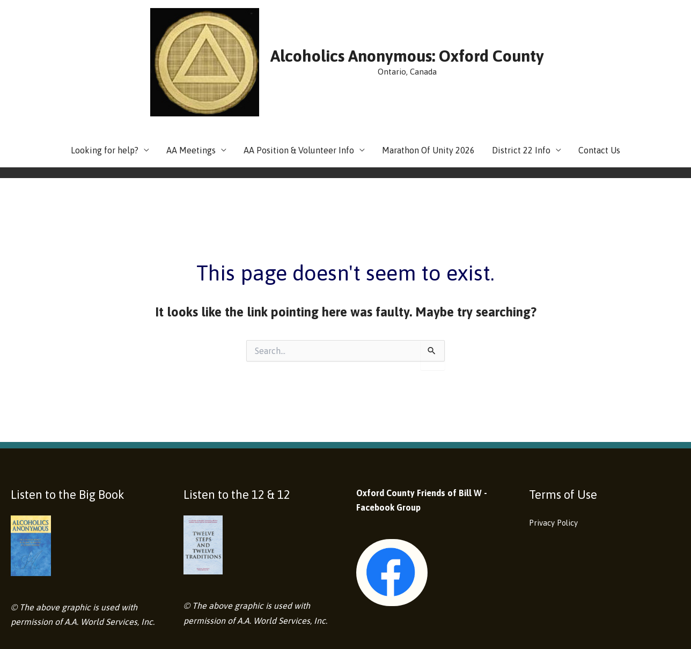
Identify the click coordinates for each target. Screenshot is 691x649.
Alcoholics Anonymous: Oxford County (368, 20)
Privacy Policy (556, 451)
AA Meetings (191, 79)
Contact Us (599, 79)
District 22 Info (521, 79)
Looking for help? (104, 79)
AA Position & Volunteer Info (299, 79)
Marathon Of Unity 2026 (428, 79)
